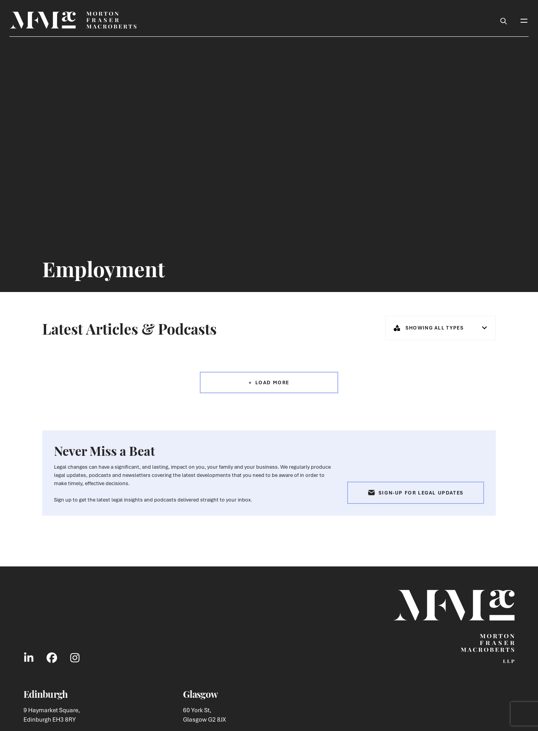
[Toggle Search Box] (504, 20)
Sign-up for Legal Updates (416, 493)
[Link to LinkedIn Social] (28, 657)
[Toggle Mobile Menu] (524, 20)
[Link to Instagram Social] (75, 657)
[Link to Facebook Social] (52, 657)
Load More (272, 382)
